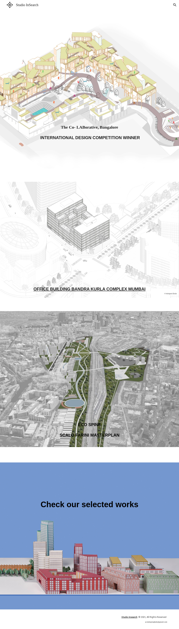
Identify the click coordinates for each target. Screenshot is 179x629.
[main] (89, 95)
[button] (175, 5)
